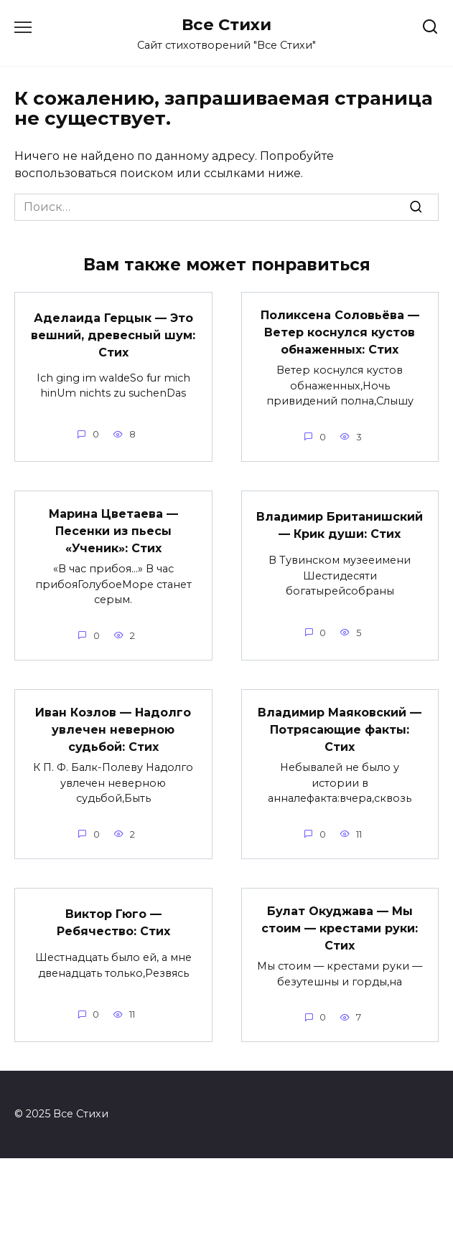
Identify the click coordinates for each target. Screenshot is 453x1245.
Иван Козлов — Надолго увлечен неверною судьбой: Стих (113, 730)
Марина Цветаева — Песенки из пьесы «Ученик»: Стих (113, 531)
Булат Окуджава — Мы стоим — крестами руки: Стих (339, 928)
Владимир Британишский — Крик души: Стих (339, 525)
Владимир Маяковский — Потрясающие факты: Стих (339, 730)
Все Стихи (226, 24)
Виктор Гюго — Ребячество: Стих (113, 922)
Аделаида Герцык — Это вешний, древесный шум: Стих (113, 335)
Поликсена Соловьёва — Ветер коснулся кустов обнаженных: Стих (340, 332)
